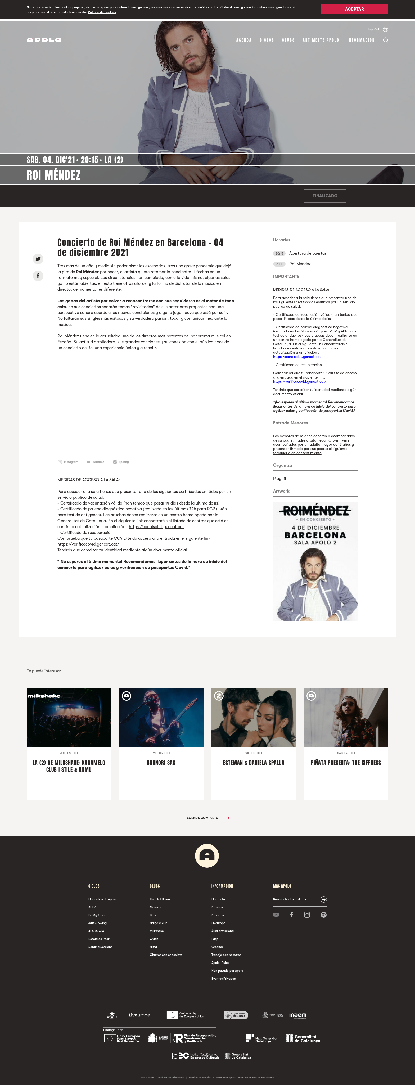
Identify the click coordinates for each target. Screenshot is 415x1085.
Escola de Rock (99, 937)
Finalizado (325, 194)
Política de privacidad (171, 1075)
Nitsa (153, 945)
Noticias (217, 905)
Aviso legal (147, 1075)
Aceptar (354, 9)
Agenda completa (208, 816)
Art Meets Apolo (321, 38)
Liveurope (218, 921)
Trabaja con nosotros (226, 953)
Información (361, 38)
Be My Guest (97, 913)
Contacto (218, 897)
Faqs (214, 937)
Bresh (153, 913)
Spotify (124, 460)
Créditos (217, 945)
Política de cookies (102, 12)
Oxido (154, 937)
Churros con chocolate (166, 953)
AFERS (92, 905)
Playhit (279, 476)
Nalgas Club (158, 921)
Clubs (288, 38)
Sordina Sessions (100, 945)
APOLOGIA (96, 929)
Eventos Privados (223, 977)
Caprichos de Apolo (102, 897)
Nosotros (217, 913)
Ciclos (267, 38)
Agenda (244, 38)
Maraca (155, 905)
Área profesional (222, 929)
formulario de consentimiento (297, 451)
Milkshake (157, 929)
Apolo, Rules (220, 961)
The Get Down (160, 897)
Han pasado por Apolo (227, 969)
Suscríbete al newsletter (289, 897)
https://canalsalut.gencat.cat (156, 525)
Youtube (98, 460)
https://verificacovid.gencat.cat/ (88, 542)
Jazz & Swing (97, 921)
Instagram (71, 460)
